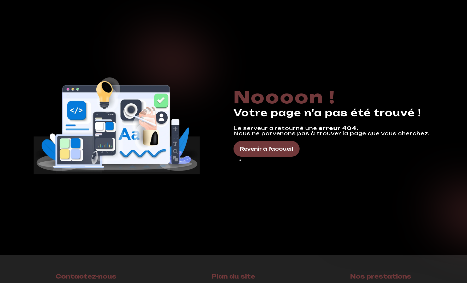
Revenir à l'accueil (266, 149)
